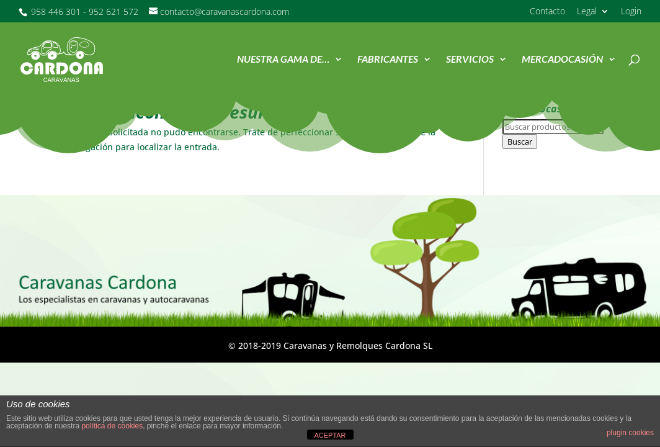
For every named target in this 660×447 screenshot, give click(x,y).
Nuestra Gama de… (283, 61)
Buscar (519, 141)
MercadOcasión (562, 61)
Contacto (547, 12)
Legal (587, 12)
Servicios (470, 61)
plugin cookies (630, 432)
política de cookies (112, 426)
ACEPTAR (330, 435)
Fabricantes (387, 61)
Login (631, 12)
